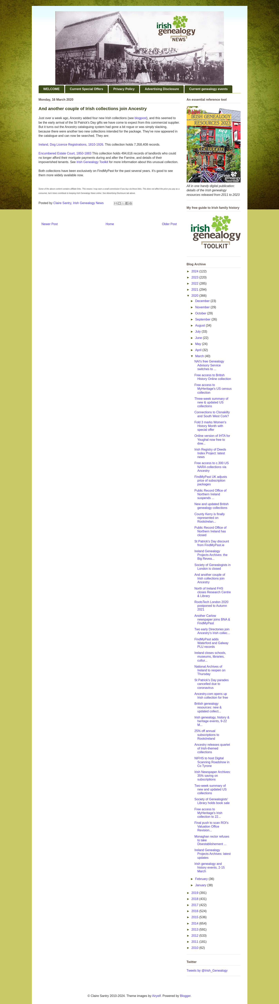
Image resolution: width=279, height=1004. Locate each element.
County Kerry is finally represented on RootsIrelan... (209, 517)
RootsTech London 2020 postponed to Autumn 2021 (211, 605)
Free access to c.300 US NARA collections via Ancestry (211, 466)
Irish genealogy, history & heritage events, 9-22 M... (211, 721)
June (199, 338)
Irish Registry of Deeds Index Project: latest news (210, 453)
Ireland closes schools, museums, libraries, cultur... (210, 656)
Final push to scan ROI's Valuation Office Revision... (211, 826)
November (202, 307)
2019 (195, 892)
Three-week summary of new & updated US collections (211, 402)
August (200, 325)
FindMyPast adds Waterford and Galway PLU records (211, 643)
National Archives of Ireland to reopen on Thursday (209, 670)
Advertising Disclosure (162, 89)
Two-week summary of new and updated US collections (210, 789)
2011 (195, 941)
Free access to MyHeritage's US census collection (213, 388)
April (198, 350)
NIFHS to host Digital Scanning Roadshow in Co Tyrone (211, 762)
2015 (195, 917)
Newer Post (50, 224)
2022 (195, 283)
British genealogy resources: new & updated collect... (208, 707)
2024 (195, 271)
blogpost (141, 118)
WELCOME (51, 89)
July (198, 331)
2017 (195, 905)
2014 (195, 923)
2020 (195, 295)
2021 (195, 289)
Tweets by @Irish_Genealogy (207, 970)
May (198, 344)
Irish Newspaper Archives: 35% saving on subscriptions (212, 775)
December (202, 301)
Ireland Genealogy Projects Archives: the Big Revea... (210, 554)
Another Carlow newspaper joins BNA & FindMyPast (212, 619)
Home (110, 224)
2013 (195, 929)
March (200, 356)
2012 (195, 935)
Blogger (185, 996)
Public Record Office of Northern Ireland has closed (210, 531)
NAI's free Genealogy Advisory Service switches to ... (209, 365)
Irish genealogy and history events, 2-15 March (209, 867)
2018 (195, 899)
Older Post (169, 224)
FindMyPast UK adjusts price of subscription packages (210, 480)
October (201, 313)
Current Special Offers (86, 89)
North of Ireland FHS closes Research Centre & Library (212, 592)
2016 (195, 911)
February (201, 879)
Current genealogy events (208, 89)
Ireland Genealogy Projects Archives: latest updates (212, 853)
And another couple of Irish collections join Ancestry (209, 578)
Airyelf (156, 996)
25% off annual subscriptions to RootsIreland (206, 734)
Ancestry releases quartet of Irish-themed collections (212, 748)
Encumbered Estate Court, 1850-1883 (65, 153)
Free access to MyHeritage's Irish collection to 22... (208, 813)
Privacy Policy (124, 89)
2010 (195, 947)
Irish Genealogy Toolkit (92, 162)
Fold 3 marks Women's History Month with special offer (210, 426)
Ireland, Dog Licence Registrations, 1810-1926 (71, 144)
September (203, 319)
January (201, 885)
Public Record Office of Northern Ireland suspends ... (210, 494)
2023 (195, 277)
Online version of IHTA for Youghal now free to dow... (212, 439)
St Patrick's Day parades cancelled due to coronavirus (211, 683)
